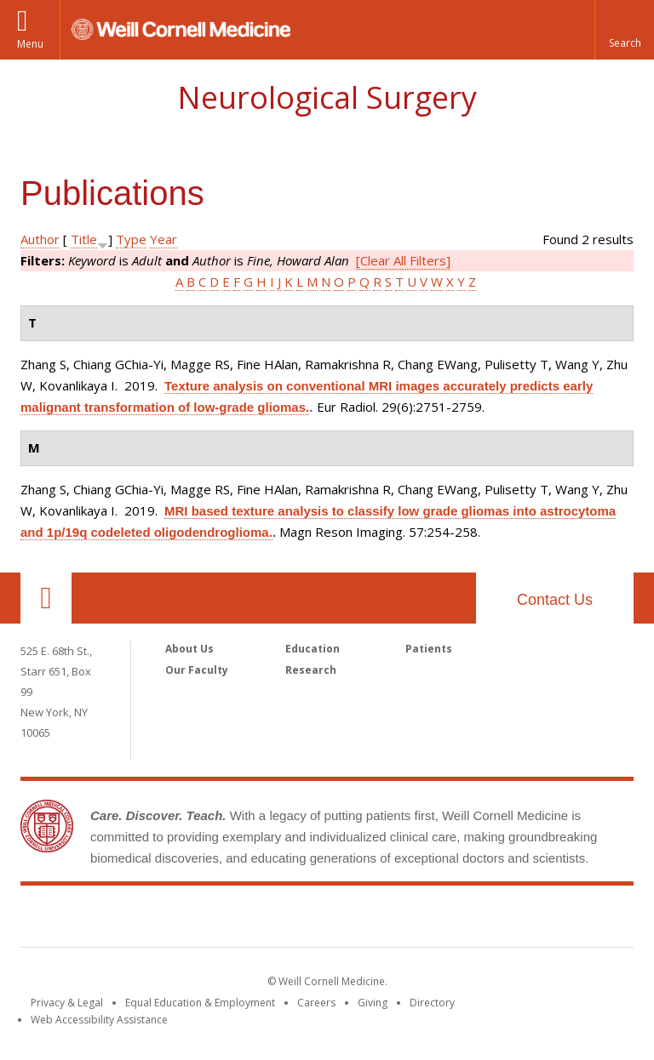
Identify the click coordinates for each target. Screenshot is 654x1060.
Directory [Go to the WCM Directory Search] (432, 1002)
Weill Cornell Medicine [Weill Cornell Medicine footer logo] (327, 919)
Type (131, 239)
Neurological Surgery (327, 97)
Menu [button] (30, 44)
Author (40, 239)
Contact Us (555, 599)
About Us (189, 648)
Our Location (46, 598)
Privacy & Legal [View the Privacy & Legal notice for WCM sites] (67, 1002)
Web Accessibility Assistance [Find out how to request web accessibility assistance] (99, 1019)
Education (312, 648)
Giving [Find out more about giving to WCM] (372, 1002)
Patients (428, 648)
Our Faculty (196, 670)
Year (163, 239)
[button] (624, 30)
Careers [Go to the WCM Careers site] (316, 1002)
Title (84, 239)
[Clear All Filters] (403, 260)
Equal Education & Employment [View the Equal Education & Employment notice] (200, 1002)
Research (310, 670)
